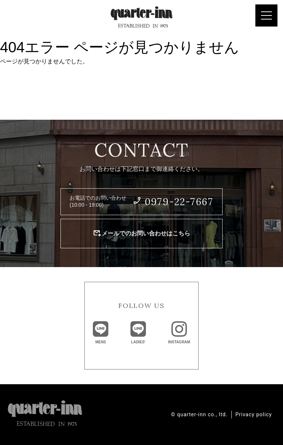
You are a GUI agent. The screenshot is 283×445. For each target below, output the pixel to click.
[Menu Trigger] (266, 15)
